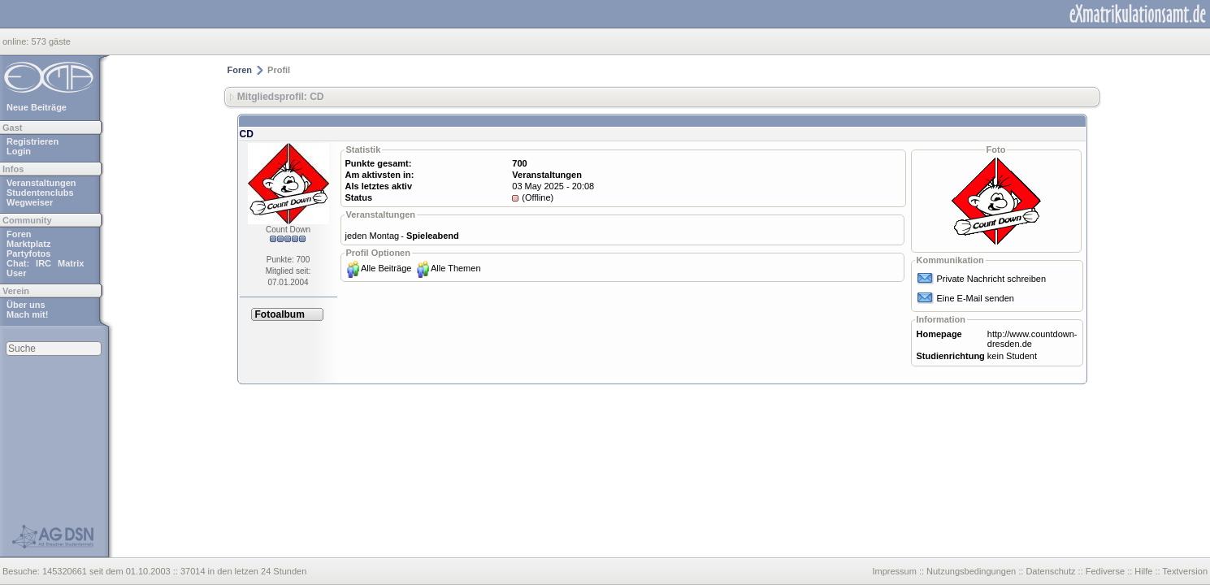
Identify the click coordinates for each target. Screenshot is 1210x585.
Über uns (26, 305)
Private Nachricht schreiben (992, 279)
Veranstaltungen (41, 183)
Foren (19, 234)
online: (16, 41)
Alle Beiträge (386, 268)
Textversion (1185, 571)
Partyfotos (28, 253)
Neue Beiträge (37, 107)
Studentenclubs (40, 192)
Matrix (71, 263)
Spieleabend (432, 235)
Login (19, 151)
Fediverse (1105, 571)
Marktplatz (28, 244)
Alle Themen (456, 268)
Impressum (894, 571)
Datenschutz (1050, 571)
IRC (43, 263)
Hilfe (1143, 571)
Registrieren (33, 141)
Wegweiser (30, 202)
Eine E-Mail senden (975, 298)
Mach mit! (27, 314)
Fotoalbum (280, 314)
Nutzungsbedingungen (971, 571)
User (16, 273)
